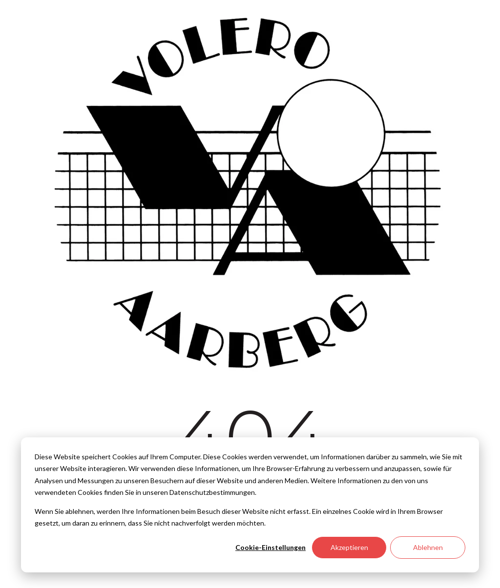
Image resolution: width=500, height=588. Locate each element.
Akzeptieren (349, 547)
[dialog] (250, 504)
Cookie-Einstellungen (270, 547)
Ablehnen (428, 547)
